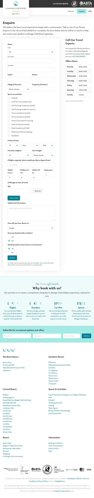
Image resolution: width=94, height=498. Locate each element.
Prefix (9, 48)
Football (14, 98)
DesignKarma (60, 481)
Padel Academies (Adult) (20, 124)
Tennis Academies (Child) (20, 117)
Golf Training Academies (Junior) (23, 109)
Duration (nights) (15, 150)
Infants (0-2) (36, 171)
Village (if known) (14, 84)
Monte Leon (52, 376)
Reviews (71, 11)
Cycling (51, 405)
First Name (11, 56)
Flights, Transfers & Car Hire (13, 446)
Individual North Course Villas (14, 368)
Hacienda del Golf (9, 403)
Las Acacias (7, 411)
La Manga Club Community (13, 456)
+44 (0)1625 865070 (60, 4)
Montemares (53, 378)
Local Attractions (54, 413)
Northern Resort (11, 356)
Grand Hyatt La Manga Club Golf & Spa (17, 400)
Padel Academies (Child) (20, 128)
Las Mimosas (7, 416)
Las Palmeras (7, 419)
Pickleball (15, 136)
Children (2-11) (24, 171)
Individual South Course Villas (59, 365)
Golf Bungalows (8, 397)
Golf (50, 397)
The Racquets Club (55, 403)
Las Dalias (6, 413)
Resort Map (7, 443)
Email (10, 75)
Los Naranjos (7, 427)
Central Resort (10, 389)
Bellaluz (6, 395)
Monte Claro (7, 432)
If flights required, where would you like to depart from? (29, 160)
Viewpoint (52, 384)
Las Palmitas (7, 421)
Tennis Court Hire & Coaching (22, 121)
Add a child (14, 198)
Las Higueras (52, 370)
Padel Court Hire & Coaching (21, 132)
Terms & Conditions (55, 446)
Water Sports (53, 408)
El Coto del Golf (8, 365)
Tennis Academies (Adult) (20, 113)
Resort (6, 437)
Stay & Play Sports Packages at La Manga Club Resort (67, 395)
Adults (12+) (10, 171)
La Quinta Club (8, 408)
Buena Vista (7, 362)
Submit (12, 258)
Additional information (17, 203)
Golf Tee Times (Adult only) (21, 102)
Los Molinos (52, 373)
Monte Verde (53, 381)
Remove (38, 191)
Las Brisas (51, 368)
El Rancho (52, 362)
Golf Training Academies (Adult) (23, 106)
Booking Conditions (55, 443)
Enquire (81, 11)
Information (54, 437)
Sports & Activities (57, 389)
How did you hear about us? (18, 223)
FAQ (50, 451)
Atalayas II (6, 370)
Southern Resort (56, 356)
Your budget (37, 150)
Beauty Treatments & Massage (59, 411)
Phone (35, 75)
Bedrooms (48, 170)
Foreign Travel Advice (62, 491)
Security (6, 451)
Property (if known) (40, 84)
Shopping (6, 454)
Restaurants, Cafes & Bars (12, 448)
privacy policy (38, 265)
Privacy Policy (53, 448)
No (12, 241)
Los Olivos (6, 429)
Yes (12, 237)
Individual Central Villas (11, 405)
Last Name (11, 65)
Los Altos (6, 424)
